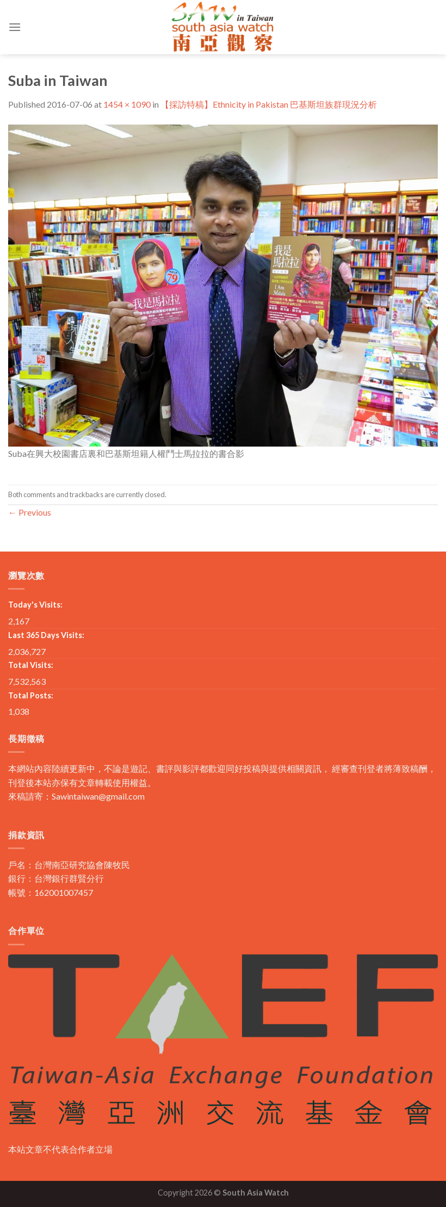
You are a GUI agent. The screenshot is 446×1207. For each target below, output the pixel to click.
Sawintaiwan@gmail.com (98, 796)
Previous (29, 512)
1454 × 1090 (127, 104)
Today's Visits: (35, 604)
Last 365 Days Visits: (46, 635)
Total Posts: (30, 695)
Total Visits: (30, 665)
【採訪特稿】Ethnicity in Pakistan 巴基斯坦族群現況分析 (268, 104)
